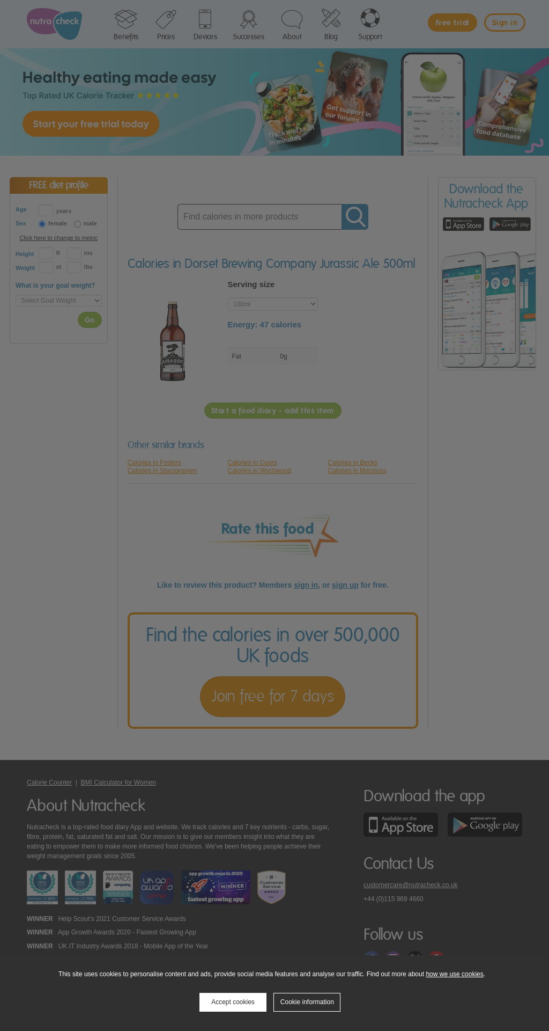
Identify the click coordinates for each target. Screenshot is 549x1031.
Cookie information (307, 1002)
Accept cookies (233, 1002)
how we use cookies (454, 974)
